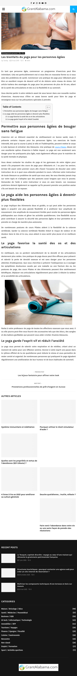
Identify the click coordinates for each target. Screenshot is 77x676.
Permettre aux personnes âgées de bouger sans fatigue (26, 111)
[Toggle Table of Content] (47, 107)
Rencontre (5, 639)
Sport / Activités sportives (12, 650)
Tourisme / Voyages (9, 628)
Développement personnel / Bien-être (13, 53)
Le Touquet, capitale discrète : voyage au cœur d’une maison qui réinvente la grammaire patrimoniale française (44, 556)
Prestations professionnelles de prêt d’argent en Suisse (38, 387)
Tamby (5, 61)
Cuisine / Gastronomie (10, 635)
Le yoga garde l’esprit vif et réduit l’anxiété (23, 119)
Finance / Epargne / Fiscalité (13, 631)
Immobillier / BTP (8, 624)
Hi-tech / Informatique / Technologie (16, 620)
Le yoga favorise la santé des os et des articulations (26, 117)
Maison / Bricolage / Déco (12, 609)
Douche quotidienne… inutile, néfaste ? (58, 494)
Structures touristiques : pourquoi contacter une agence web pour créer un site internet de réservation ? (45, 570)
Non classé (5, 643)
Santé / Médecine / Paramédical (14, 613)
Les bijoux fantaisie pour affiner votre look (38, 375)
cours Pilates (60, 147)
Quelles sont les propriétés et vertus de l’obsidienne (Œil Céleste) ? (19, 462)
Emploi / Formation (9, 646)
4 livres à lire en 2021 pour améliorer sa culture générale (18, 495)
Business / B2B (7, 616)
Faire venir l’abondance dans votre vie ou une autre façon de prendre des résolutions (57, 528)
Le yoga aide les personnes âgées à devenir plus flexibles (27, 114)
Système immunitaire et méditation (18, 427)
